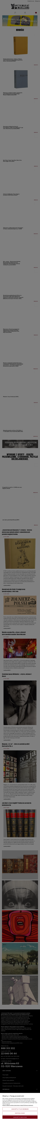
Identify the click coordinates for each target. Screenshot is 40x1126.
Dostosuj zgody (20, 1113)
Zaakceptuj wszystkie (20, 1117)
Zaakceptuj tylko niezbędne (20, 1109)
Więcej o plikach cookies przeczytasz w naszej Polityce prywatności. (17, 1105)
